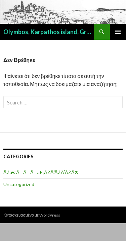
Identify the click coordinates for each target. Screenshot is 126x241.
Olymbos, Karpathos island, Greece (48, 31)
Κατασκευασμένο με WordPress (31, 215)
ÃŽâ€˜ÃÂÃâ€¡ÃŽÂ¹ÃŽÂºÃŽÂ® (41, 172)
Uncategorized (18, 184)
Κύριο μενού (118, 32)
